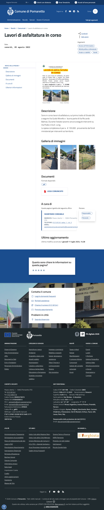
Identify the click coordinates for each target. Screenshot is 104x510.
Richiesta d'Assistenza (11, 454)
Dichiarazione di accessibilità (13, 437)
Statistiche (8, 480)
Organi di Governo (10, 349)
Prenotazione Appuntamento (14, 447)
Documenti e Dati (10, 359)
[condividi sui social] (83, 33)
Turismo (51, 369)
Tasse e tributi (74, 349)
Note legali (8, 467)
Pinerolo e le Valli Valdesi (61, 441)
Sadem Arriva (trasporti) (37, 450)
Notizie (71, 352)
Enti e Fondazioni (10, 362)
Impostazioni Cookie (11, 470)
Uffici (6, 356)
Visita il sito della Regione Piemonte (41, 434)
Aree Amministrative (11, 352)
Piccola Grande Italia (60, 447)
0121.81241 (11, 392)
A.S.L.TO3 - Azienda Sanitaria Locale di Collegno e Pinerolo (48, 444)
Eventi (88, 349)
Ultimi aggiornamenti (11, 477)
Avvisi (71, 372)
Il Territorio (89, 356)
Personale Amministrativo (13, 366)
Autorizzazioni (33, 362)
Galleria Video (90, 362)
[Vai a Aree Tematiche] (62, 2)
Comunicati (22, 28)
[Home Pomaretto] (26, 11)
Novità (13, 28)
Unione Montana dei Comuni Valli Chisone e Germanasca (48, 441)
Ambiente (32, 352)
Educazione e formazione (37, 372)
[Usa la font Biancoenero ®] (42, 2)
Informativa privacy (10, 463)
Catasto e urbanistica (36, 366)
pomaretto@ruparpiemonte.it (19, 404)
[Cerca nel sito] (95, 11)
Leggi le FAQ (8, 444)
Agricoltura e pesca (35, 349)
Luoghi (88, 352)
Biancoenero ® (60, 504)
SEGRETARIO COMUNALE (54, 214)
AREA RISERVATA (50, 507)
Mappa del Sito (9, 483)
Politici (6, 369)
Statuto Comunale (10, 460)
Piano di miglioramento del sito (14, 441)
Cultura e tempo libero (36, 369)
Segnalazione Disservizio (12, 450)
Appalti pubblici (34, 359)
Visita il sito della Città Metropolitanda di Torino (44, 437)
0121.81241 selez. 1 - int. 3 (62, 222)
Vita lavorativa (53, 372)
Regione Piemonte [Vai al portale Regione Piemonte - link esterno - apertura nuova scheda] (11, 2)
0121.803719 (12, 394)
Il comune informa (75, 359)
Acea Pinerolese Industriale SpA (39, 447)
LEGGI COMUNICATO (55, 191)
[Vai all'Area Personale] (85, 2)
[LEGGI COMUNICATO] (45, 191)
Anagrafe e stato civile (36, 356)
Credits (6, 473)
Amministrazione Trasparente (14, 434)
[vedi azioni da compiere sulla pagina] (83, 36)
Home (6, 28)
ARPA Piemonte (58, 437)
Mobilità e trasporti (55, 352)
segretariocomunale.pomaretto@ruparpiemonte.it (61, 227)
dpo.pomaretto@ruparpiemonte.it (69, 421)
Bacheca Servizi (9, 457)
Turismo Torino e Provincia (61, 434)
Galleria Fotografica (92, 359)
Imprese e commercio (56, 349)
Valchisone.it (57, 444)
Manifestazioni (74, 356)
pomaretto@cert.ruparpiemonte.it (20, 402)
